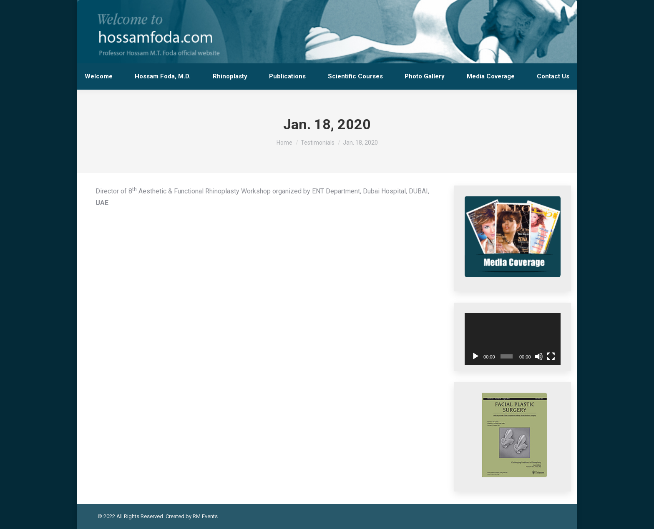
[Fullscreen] (551, 356)
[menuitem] (99, 76)
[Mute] (539, 356)
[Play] (475, 356)
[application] (513, 339)
